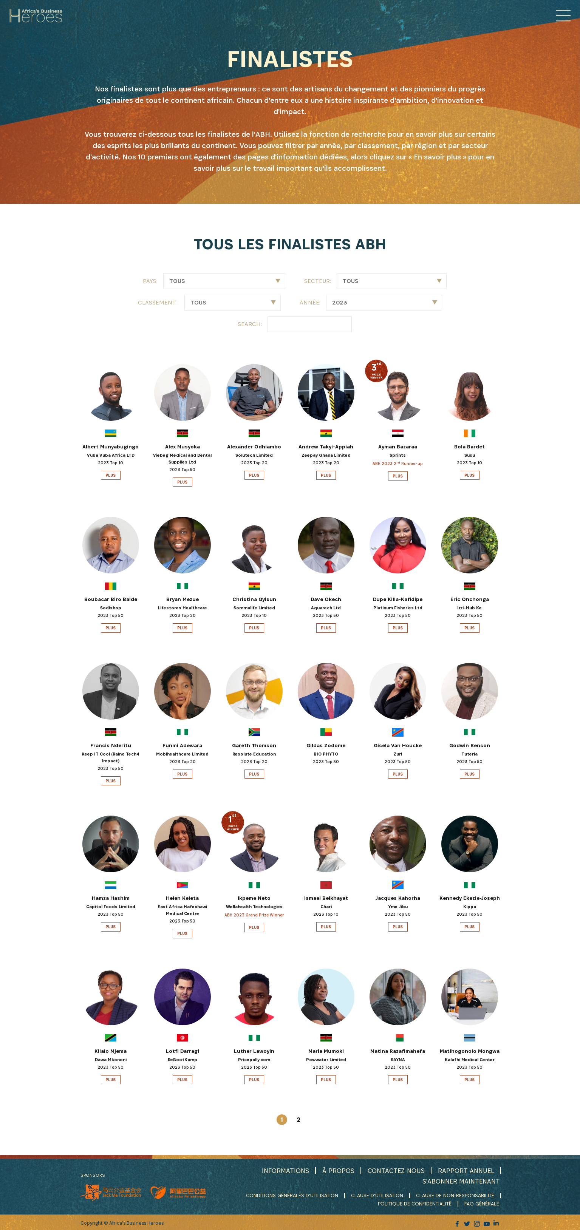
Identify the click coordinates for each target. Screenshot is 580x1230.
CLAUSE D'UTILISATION (377, 1194)
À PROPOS (337, 1170)
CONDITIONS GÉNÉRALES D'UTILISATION (292, 1194)
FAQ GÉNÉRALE (482, 1202)
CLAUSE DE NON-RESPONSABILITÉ (455, 1194)
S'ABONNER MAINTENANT (460, 1180)
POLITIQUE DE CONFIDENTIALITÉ (415, 1202)
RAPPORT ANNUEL (466, 1170)
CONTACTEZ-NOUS (395, 1170)
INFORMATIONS (284, 1170)
